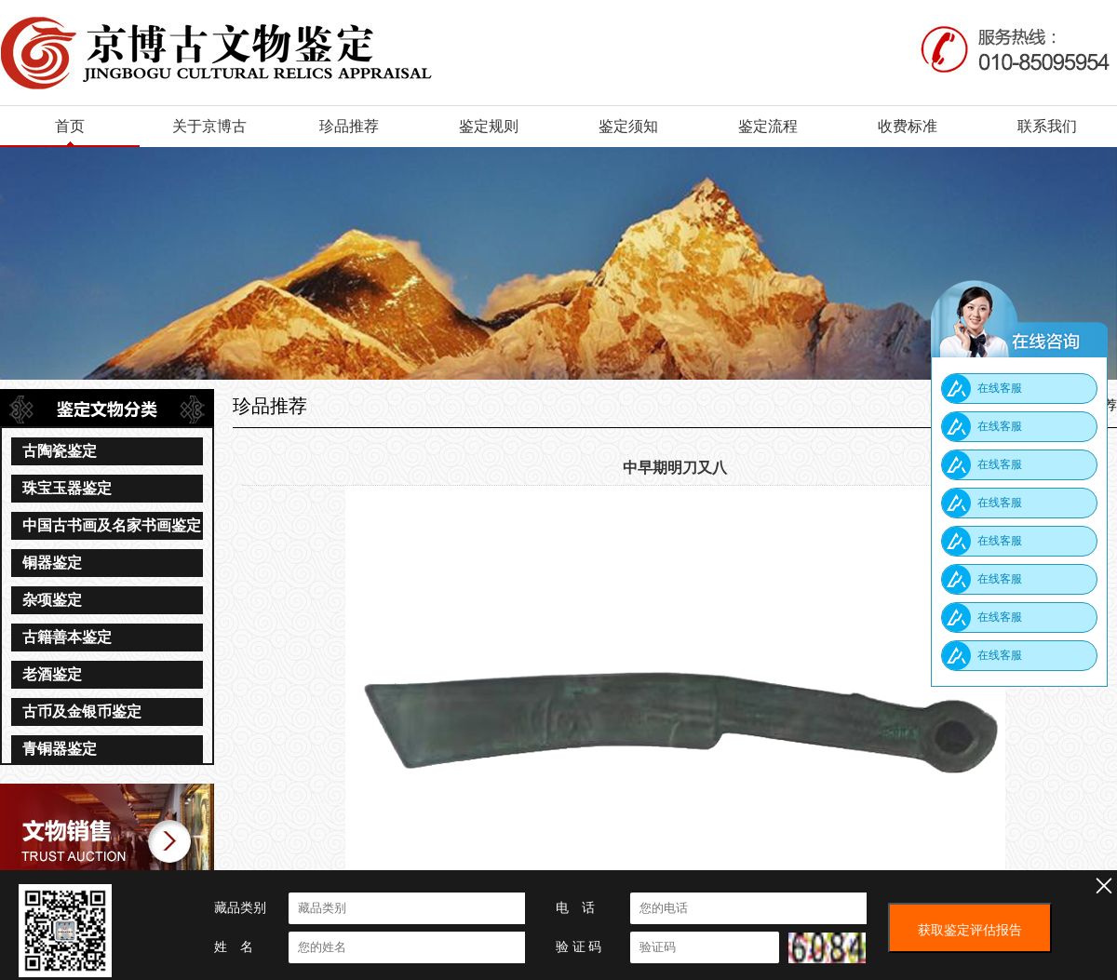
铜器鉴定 (52, 563)
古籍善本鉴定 (67, 637)
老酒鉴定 (52, 674)
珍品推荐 (349, 126)
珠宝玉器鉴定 (67, 488)
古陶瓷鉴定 (59, 451)
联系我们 (1047, 126)
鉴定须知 (628, 126)
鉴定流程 (768, 126)
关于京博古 (209, 126)
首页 (70, 126)
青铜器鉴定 (59, 749)
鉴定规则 (488, 126)
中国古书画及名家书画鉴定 (111, 525)
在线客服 (999, 388)
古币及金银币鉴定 (81, 711)
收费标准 (907, 126)
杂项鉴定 (52, 600)
